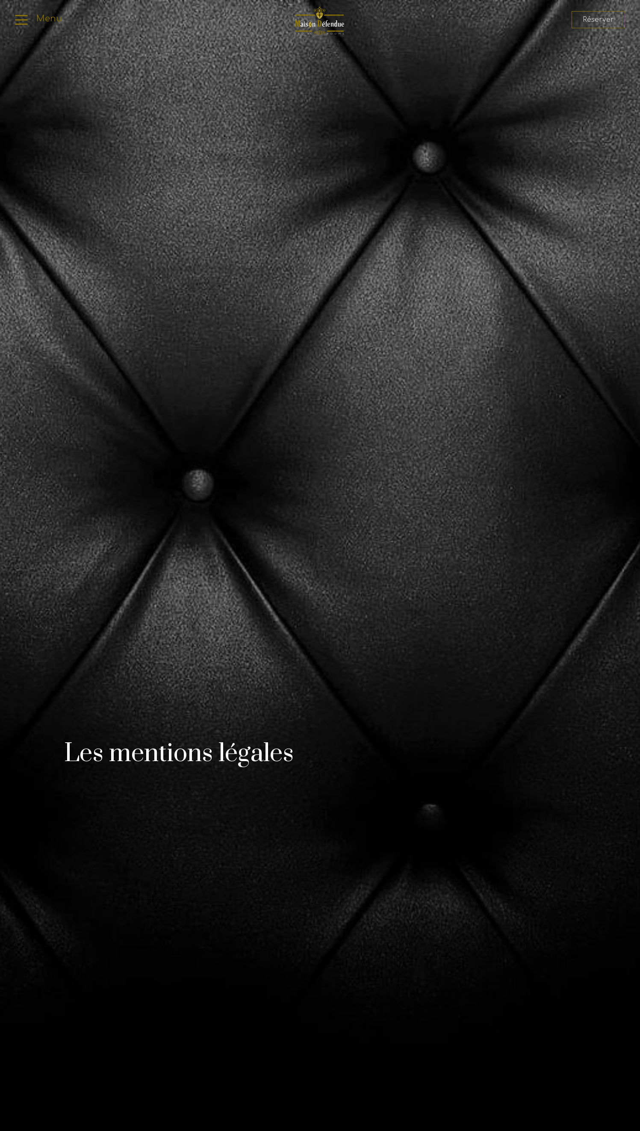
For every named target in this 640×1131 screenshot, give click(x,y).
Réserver (598, 20)
